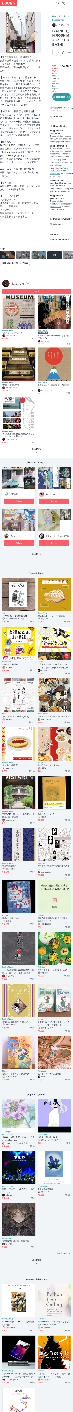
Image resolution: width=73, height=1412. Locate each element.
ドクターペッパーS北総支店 (57, 536)
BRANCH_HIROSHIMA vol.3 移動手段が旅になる (53, 337)
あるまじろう (51, 494)
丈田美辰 (14, 494)
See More (37, 556)
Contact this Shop (58, 240)
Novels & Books (59, 16)
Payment (57, 224)
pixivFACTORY (55, 207)
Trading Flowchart (61, 219)
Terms (53, 234)
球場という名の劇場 (10, 385)
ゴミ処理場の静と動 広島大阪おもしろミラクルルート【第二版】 (18, 435)
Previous (4, 32)
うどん (13, 536)
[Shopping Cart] (63, 3)
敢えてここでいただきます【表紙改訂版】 (53, 386)
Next (36, 32)
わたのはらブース (22, 283)
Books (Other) (58, 20)
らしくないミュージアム (12, 333)
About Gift (57, 116)
